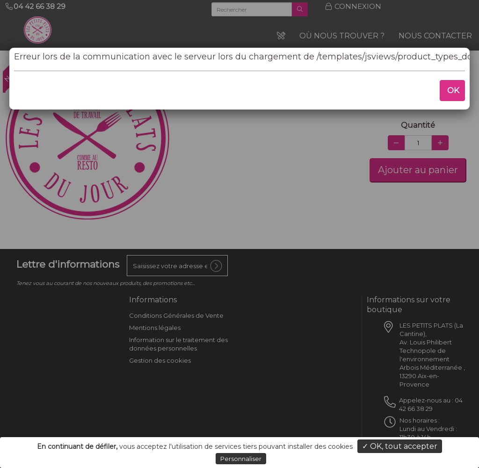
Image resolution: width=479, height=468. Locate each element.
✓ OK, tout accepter (399, 446)
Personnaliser (240, 458)
